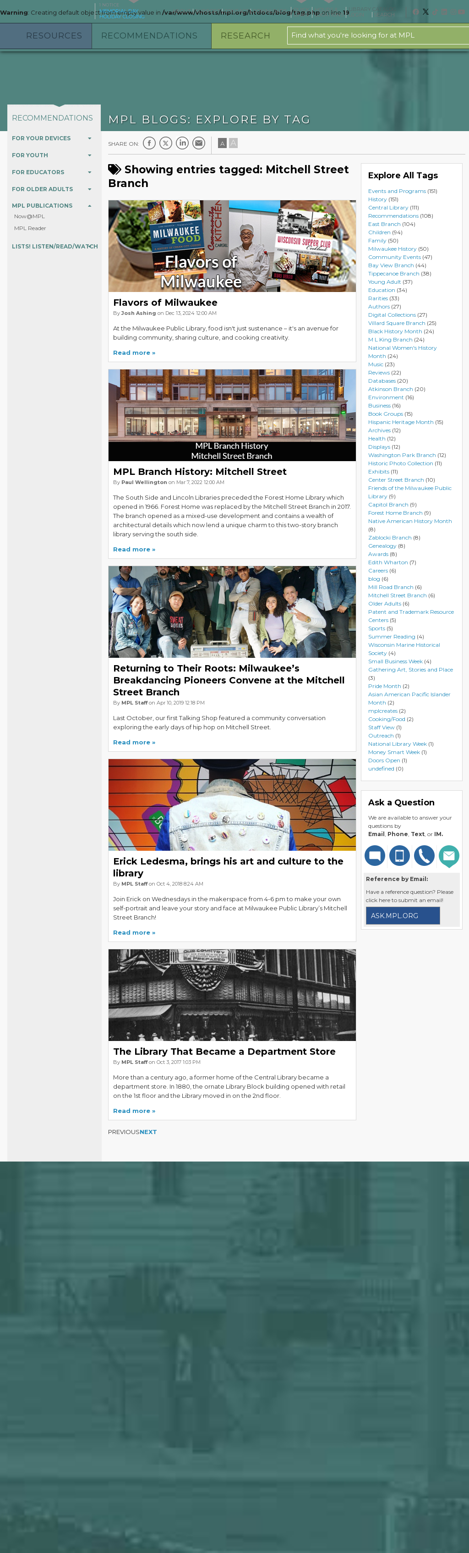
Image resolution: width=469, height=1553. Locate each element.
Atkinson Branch (390, 388)
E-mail (198, 143)
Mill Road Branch (391, 587)
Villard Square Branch (396, 322)
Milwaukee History (392, 248)
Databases (382, 380)
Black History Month (395, 331)
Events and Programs (397, 190)
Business (379, 405)
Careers (378, 570)
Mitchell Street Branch (397, 595)
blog (374, 578)
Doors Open (384, 760)
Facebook (149, 143)
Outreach (381, 735)
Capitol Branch (388, 504)
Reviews (379, 372)
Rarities (378, 298)
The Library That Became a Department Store (224, 1051)
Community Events (394, 256)
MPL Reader (30, 228)
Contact (236, 11)
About (181, 11)
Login (360, 14)
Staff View (381, 727)
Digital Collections (392, 314)
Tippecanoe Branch (394, 273)
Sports (376, 628)
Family (377, 240)
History (377, 199)
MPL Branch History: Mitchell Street (200, 471)
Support (207, 11)
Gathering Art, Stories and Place (410, 669)
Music (375, 364)
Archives (379, 430)
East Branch (384, 223)
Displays (379, 446)
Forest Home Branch (395, 512)
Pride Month (384, 686)
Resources (54, 36)
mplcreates (383, 710)
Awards (378, 554)
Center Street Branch (396, 479)
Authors (379, 306)
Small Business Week (395, 661)
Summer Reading (391, 636)
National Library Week (397, 743)
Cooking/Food (386, 719)
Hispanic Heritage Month (401, 422)
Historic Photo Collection (400, 463)
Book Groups (385, 413)
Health (377, 438)
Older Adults (384, 603)
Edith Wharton (388, 562)
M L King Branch (390, 339)
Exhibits (378, 471)
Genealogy (382, 545)
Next (148, 1131)
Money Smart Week (394, 752)
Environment (386, 397)
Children (379, 232)
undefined (381, 768)
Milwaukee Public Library (46, 10)
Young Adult (384, 281)
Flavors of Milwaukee (165, 302)
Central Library (388, 207)
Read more (131, 352)
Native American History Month (410, 521)
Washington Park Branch (402, 455)
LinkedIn (182, 143)
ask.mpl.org (394, 916)
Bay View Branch (391, 265)
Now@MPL (29, 216)
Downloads (270, 11)
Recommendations (149, 36)
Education (381, 289)
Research (246, 36)
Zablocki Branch (390, 537)
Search (387, 14)
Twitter (165, 143)
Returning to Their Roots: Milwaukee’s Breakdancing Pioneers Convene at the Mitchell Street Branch (229, 680)
